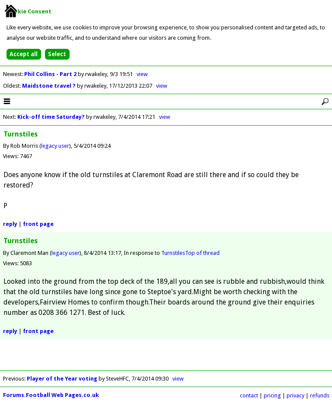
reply (10, 224)
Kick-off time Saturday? (51, 117)
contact (249, 395)
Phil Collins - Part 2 (51, 74)
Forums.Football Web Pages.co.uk (51, 395)
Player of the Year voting (62, 378)
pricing (272, 395)
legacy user (55, 146)
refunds (319, 395)
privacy (295, 395)
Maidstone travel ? (49, 86)
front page (38, 224)
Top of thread (202, 253)
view (142, 74)
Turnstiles (173, 253)
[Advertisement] (166, 357)
